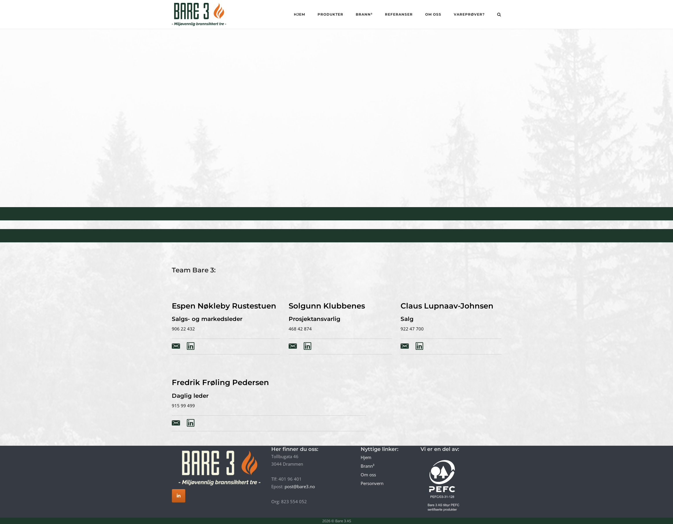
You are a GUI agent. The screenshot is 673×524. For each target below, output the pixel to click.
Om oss (433, 14)
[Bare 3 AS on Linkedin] (178, 496)
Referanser (399, 14)
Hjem (299, 14)
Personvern (372, 483)
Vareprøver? (469, 14)
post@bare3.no (300, 486)
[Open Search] (499, 15)
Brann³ (364, 14)
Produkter (330, 14)
